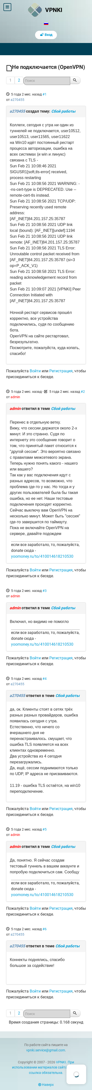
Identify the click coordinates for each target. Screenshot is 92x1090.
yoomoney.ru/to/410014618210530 (42, 556)
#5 (44, 829)
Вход (46, 35)
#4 (44, 679)
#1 (44, 94)
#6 (44, 929)
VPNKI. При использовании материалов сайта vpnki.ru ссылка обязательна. (46, 1067)
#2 (83, 392)
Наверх (46, 1085)
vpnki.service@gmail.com (45, 1050)
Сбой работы (63, 111)
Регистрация (61, 371)
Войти (35, 371)
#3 (44, 591)
